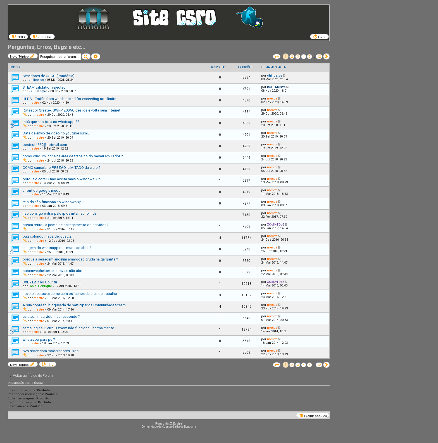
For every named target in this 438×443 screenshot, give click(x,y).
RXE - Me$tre (37, 91)
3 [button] (298, 56)
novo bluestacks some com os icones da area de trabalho (70, 294)
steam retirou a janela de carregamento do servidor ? (65, 225)
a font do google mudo (42, 190)
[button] (276, 56)
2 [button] (292, 56)
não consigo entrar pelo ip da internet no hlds (60, 213)
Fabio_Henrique (40, 286)
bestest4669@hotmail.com (45, 145)
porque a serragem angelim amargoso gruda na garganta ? (70, 259)
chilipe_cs (36, 80)
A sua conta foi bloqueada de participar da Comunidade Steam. (75, 305)
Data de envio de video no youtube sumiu (56, 133)
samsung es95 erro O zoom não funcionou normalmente (68, 328)
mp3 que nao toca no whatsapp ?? (51, 122)
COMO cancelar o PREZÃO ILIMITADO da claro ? (62, 167)
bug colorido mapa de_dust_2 (47, 236)
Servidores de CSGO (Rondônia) (49, 76)
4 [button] (303, 56)
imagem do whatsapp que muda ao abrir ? (57, 248)
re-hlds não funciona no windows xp (52, 202)
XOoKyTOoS (276, 224)
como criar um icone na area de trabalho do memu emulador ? (73, 156)
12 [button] (319, 56)
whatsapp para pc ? (39, 339)
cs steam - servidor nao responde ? (51, 316)
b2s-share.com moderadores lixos (50, 351)
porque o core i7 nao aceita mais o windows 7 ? (61, 179)
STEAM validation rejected (44, 87)
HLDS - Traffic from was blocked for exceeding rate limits (69, 99)
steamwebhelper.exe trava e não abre (53, 271)
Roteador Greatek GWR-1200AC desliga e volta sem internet (71, 110)
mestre (33, 103)
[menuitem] (18, 36)
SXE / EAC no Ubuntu (40, 282)
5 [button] (309, 56)
